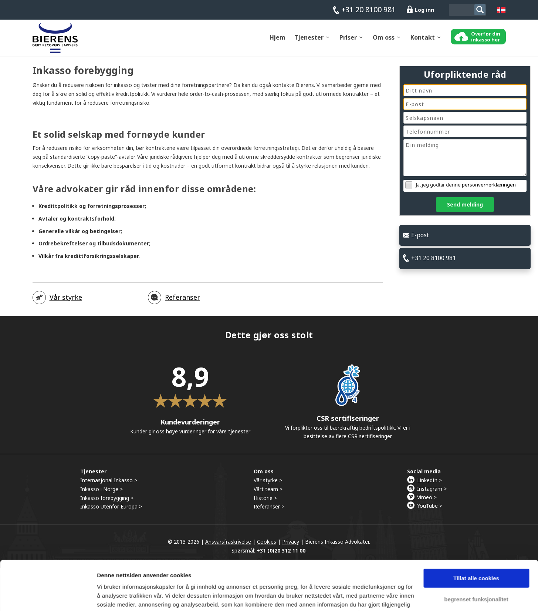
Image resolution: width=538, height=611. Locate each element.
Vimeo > (427, 500)
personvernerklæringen (489, 184)
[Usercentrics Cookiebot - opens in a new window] (48, 596)
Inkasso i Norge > (101, 492)
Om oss (384, 41)
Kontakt (422, 41)
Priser (348, 41)
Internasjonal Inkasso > (108, 483)
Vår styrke (66, 300)
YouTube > (429, 509)
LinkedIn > (429, 483)
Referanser (182, 300)
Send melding (465, 204)
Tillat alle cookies (476, 532)
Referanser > (269, 510)
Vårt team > (268, 492)
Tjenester (309, 41)
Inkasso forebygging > (106, 501)
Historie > (265, 501)
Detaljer (107, 596)
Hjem (277, 41)
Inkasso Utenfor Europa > (111, 510)
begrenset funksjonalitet (476, 553)
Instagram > (432, 492)
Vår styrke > (268, 483)
